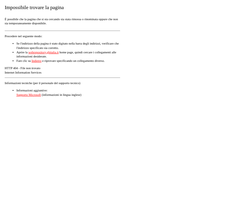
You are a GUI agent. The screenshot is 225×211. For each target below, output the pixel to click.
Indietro (37, 60)
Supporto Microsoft (28, 94)
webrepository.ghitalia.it (43, 52)
